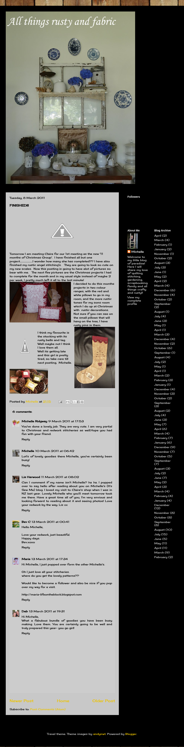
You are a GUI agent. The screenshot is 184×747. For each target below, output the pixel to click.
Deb (25, 611)
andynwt (99, 734)
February (160, 244)
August (159, 262)
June (157, 272)
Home (63, 701)
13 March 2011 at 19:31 (47, 611)
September (162, 303)
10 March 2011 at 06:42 (54, 451)
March (159, 240)
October (160, 258)
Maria (26, 559)
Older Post (103, 701)
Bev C (26, 521)
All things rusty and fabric (61, 22)
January (160, 249)
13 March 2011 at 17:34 (49, 559)
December (161, 290)
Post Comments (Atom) (48, 709)
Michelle (28, 451)
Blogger (130, 734)
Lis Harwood (31, 477)
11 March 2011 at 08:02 (60, 477)
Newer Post (22, 701)
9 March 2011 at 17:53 (66, 421)
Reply (26, 439)
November (161, 253)
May (157, 276)
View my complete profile (134, 300)
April (157, 235)
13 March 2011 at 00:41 (50, 521)
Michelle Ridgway (34, 421)
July (157, 267)
